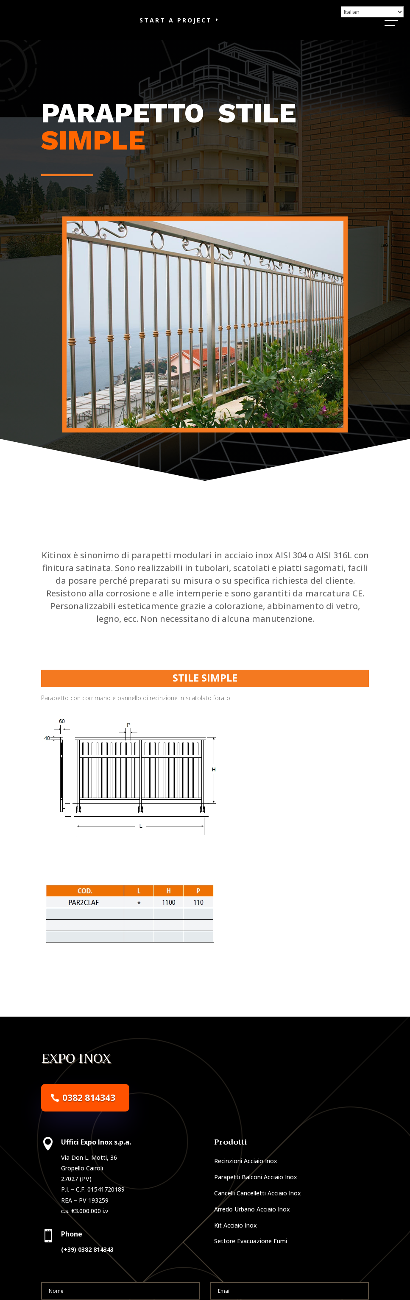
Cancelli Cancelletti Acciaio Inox (257, 1213)
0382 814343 (88, 1117)
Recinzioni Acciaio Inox (245, 1181)
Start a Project (175, 30)
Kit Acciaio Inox (235, 1245)
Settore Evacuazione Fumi (250, 1261)
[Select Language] (372, 11)
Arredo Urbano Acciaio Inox (252, 1229)
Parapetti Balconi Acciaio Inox (255, 1197)
